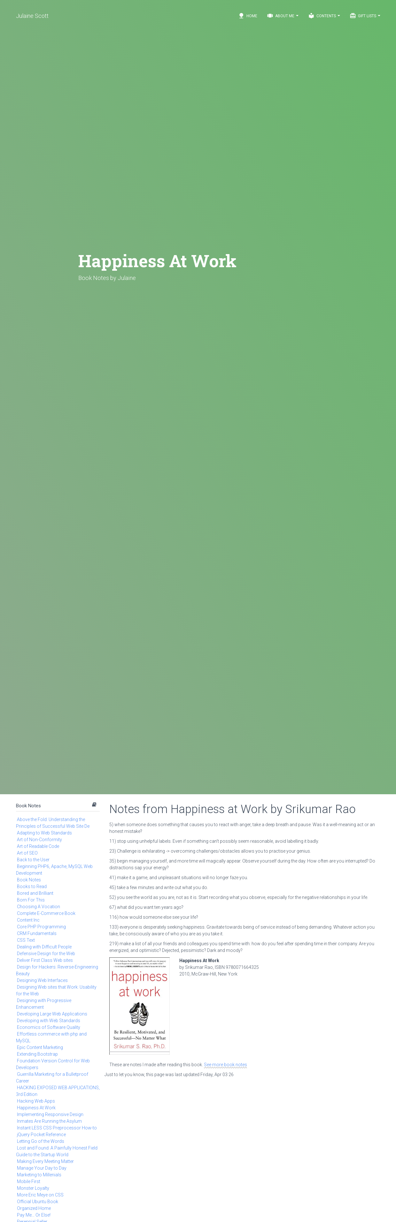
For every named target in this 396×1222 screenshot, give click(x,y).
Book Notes (28, 806)
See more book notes (225, 1064)
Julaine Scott (32, 15)
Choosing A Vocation (38, 906)
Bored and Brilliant (35, 893)
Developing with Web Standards (48, 1020)
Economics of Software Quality (48, 1027)
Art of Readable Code (38, 846)
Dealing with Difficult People (44, 946)
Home (247, 15)
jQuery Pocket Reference (41, 1134)
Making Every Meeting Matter (45, 1161)
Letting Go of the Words (40, 1141)
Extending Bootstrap (37, 1054)
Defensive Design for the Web (46, 953)
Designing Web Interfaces (42, 980)
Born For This (31, 899)
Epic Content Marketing (40, 1047)
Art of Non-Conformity (39, 839)
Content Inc (28, 920)
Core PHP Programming (41, 926)
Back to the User (33, 859)
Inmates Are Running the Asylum (49, 1121)
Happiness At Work (36, 1107)
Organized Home (34, 1208)
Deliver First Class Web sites (45, 960)
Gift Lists (365, 15)
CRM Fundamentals (37, 933)
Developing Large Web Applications (52, 1013)
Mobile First (28, 1181)
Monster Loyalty (33, 1188)
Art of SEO (27, 853)
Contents (324, 15)
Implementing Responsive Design (50, 1114)
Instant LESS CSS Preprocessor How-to (57, 1127)
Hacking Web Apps (36, 1101)
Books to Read (32, 886)
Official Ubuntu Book (37, 1201)
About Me (283, 15)
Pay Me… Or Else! (33, 1215)
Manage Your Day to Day (41, 1168)
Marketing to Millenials (39, 1174)
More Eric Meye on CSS (40, 1194)
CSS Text (26, 940)
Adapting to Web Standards (44, 832)
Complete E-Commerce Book (46, 913)
